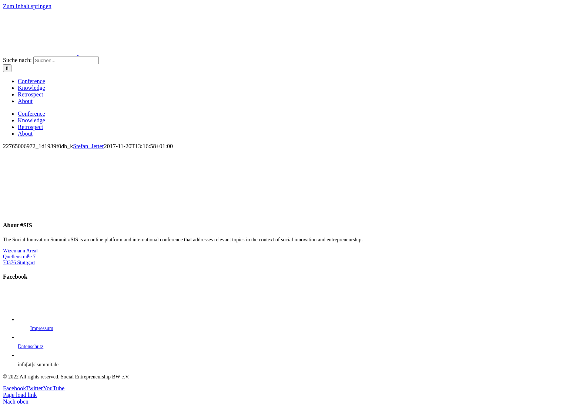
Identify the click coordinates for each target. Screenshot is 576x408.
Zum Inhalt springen (27, 6)
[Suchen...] (66, 60)
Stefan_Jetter (88, 146)
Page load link (20, 395)
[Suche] (7, 68)
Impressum (41, 328)
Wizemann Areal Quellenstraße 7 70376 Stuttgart (20, 256)
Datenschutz (30, 346)
